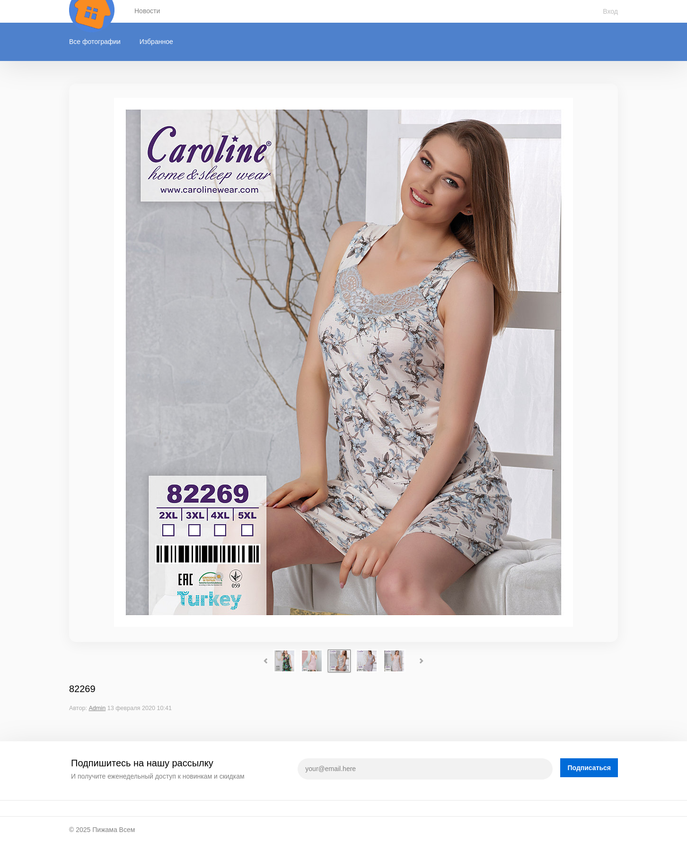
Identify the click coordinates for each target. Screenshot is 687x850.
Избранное (156, 41)
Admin (97, 708)
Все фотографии (95, 41)
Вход (610, 11)
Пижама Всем (113, 829)
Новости (147, 11)
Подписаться (589, 768)
